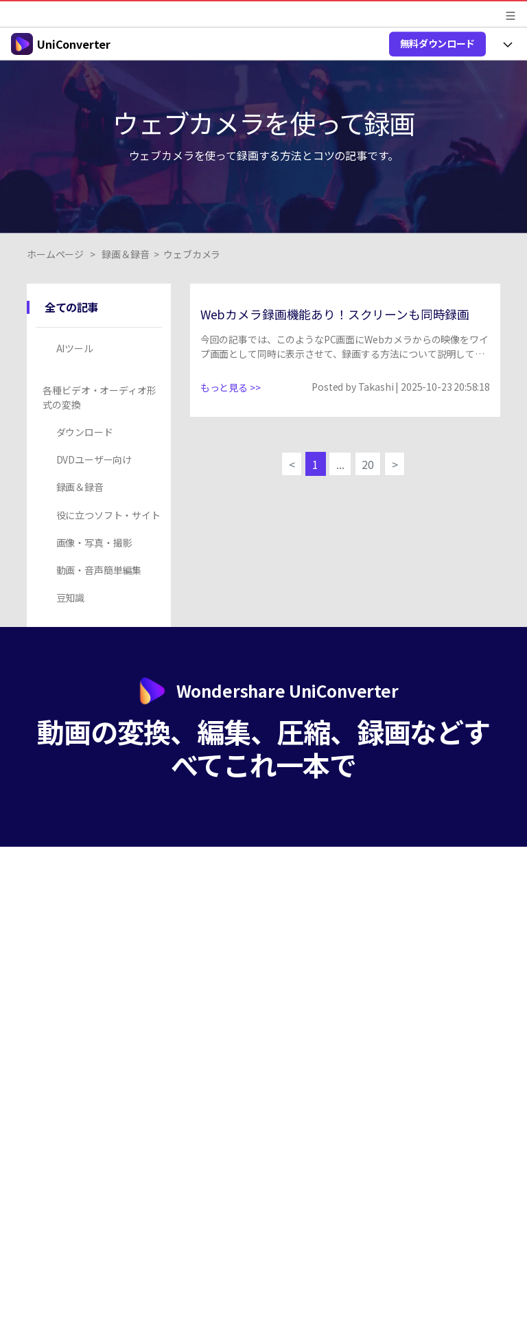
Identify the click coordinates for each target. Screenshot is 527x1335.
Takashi (376, 386)
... (340, 464)
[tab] (100, 348)
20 (368, 464)
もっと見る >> (230, 387)
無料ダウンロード (437, 43)
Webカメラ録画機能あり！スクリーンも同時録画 (334, 314)
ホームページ (55, 254)
